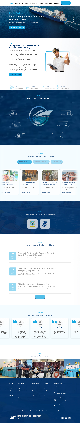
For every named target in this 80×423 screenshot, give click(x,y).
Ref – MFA (45, 393)
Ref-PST (45, 385)
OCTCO (19, 390)
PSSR (18, 397)
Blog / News (48, 3)
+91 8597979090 (58, 404)
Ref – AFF (45, 395)
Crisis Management (35, 397)
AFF (32, 390)
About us (10, 388)
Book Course (66, 3)
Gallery (41, 3)
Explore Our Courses (17, 27)
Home (11, 3)
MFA (32, 388)
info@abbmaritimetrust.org (61, 400)
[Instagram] (69, 418)
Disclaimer (36, 410)
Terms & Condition (42, 410)
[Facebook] (62, 418)
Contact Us (56, 3)
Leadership (11, 395)
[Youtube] (66, 418)
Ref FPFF (45, 388)
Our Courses (25, 3)
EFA (18, 400)
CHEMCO (33, 393)
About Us (17, 3)
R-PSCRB (45, 390)
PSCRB (33, 385)
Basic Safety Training (21, 385)
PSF (18, 393)
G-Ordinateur (67, 410)
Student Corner (34, 3)
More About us (16, 74)
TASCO (33, 395)
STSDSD (19, 388)
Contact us (11, 402)
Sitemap (31, 410)
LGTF (18, 395)
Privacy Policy (49, 410)
